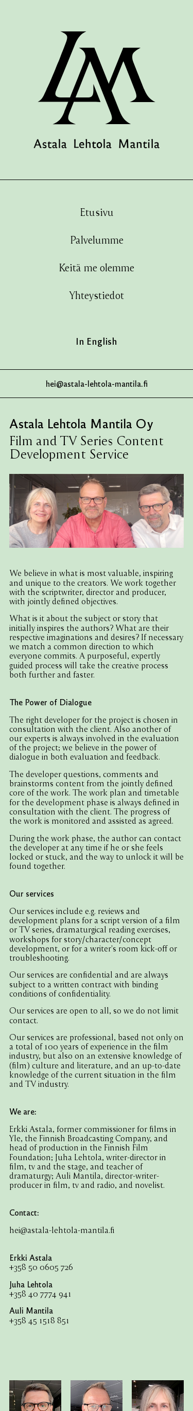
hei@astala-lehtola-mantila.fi (62, 1229)
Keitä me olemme (96, 267)
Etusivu (97, 211)
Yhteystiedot (96, 295)
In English (96, 340)
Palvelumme (97, 239)
